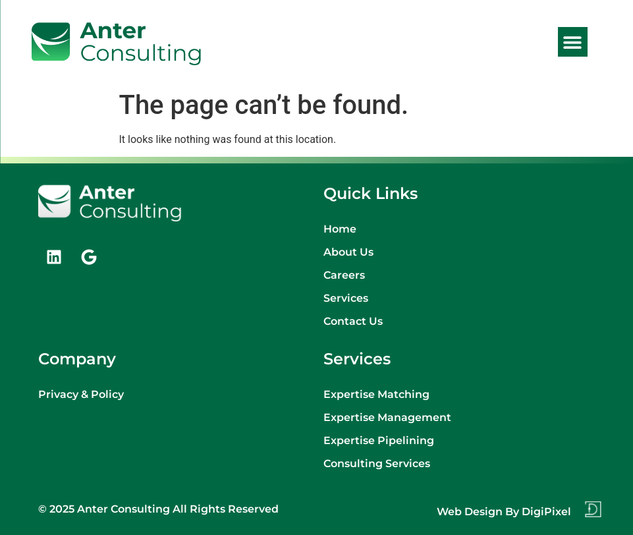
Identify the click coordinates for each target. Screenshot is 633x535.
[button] (572, 41)
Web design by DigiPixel (504, 511)
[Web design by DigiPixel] (592, 509)
